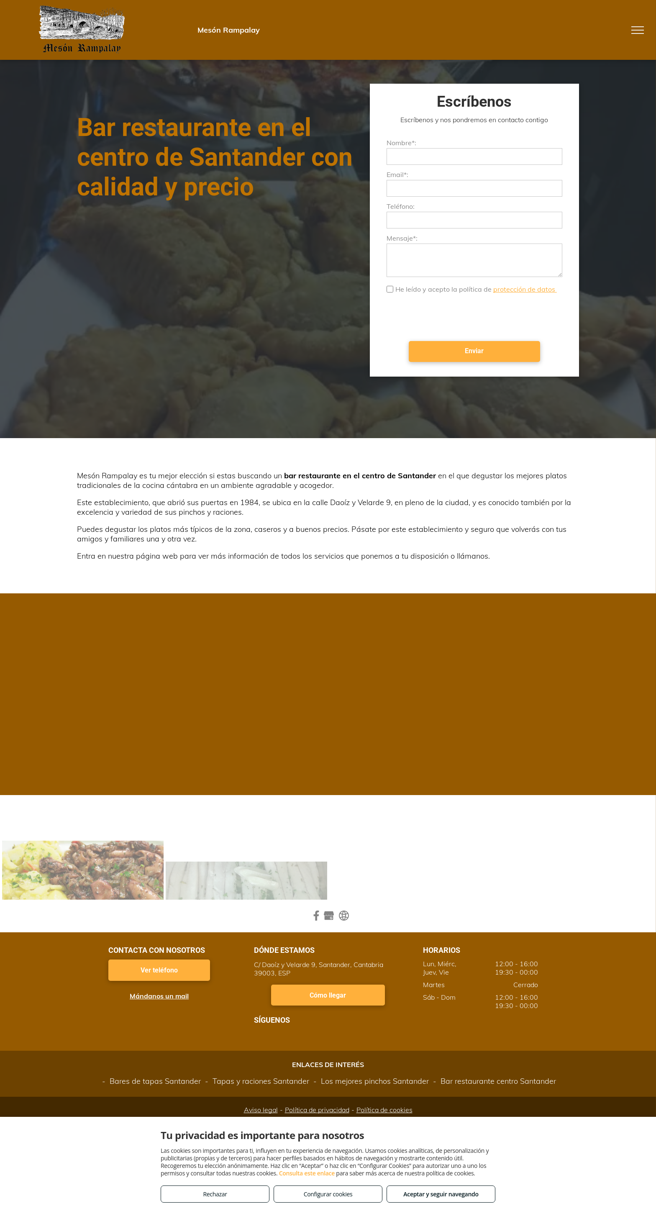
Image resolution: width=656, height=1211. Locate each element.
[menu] (637, 30)
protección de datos (525, 289)
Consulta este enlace (307, 1173)
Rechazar (215, 1194)
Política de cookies (384, 1110)
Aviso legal (261, 1110)
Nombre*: (401, 143)
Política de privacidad (317, 1110)
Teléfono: (401, 206)
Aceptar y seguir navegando (440, 1194)
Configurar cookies (328, 1194)
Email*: (397, 174)
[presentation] (450, 316)
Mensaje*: (402, 238)
